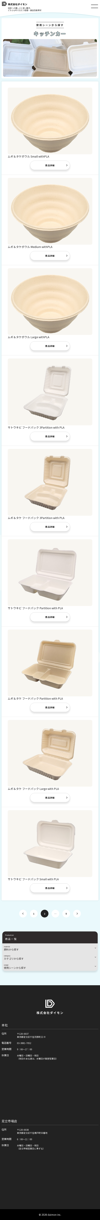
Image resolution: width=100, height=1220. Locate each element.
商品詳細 (50, 165)
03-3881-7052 (24, 1043)
